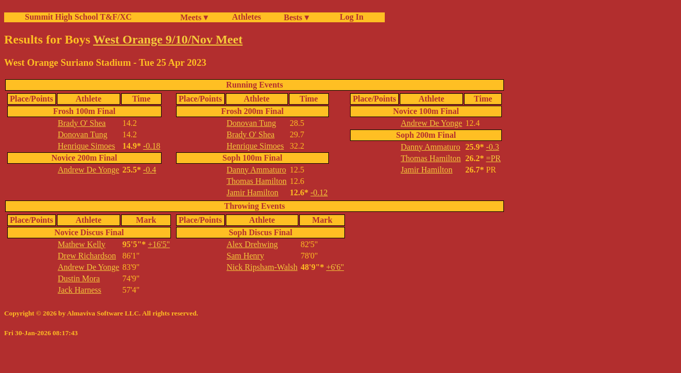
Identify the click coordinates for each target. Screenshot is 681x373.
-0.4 (149, 169)
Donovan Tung (83, 134)
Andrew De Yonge (89, 169)
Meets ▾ (194, 17)
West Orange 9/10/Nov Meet (168, 39)
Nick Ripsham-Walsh (262, 267)
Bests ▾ (296, 17)
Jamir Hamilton (253, 192)
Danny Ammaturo (256, 169)
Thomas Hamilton (257, 181)
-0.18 (151, 145)
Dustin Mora (79, 278)
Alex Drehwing (252, 244)
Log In (350, 16)
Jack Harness (80, 289)
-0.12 (319, 192)
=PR (493, 158)
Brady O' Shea (82, 123)
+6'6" (335, 267)
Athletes (246, 16)
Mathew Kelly (82, 244)
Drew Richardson (87, 255)
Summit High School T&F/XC (78, 16)
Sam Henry (245, 255)
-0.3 (492, 146)
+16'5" (159, 244)
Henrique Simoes (86, 145)
